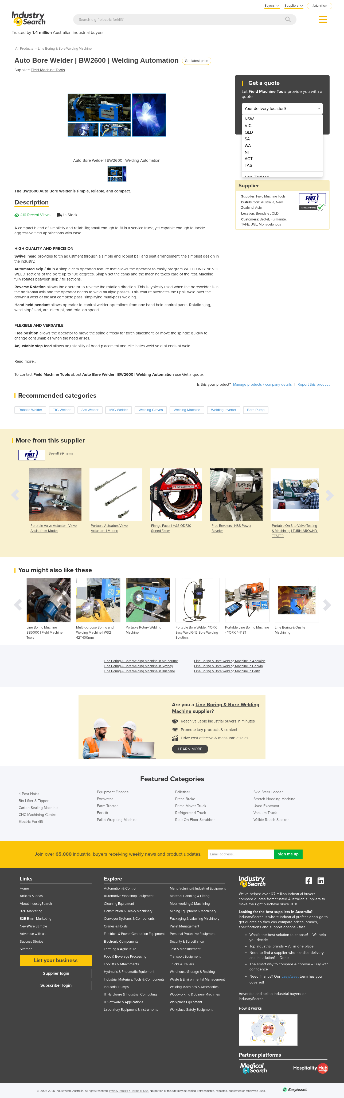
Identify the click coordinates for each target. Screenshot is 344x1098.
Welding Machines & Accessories (194, 987)
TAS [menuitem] (248, 165)
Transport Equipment (185, 956)
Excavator (105, 799)
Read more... (25, 361)
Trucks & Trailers (182, 964)
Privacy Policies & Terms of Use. (129, 1091)
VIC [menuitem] (248, 125)
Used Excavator (266, 806)
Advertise (319, 6)
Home (24, 888)
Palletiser (182, 792)
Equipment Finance (113, 792)
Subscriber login (56, 985)
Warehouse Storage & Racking (192, 972)
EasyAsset (290, 976)
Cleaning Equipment (119, 904)
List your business (56, 960)
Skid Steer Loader (268, 792)
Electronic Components (121, 941)
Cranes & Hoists (116, 926)
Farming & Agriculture (120, 949)
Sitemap (26, 949)
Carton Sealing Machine (38, 807)
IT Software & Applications (123, 1002)
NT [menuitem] (247, 152)
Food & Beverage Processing (125, 956)
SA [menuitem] (247, 139)
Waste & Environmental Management (197, 979)
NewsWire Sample (33, 926)
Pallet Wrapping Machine (117, 819)
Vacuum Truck (265, 813)
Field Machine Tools (48, 70)
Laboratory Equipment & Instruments (131, 1010)
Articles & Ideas (31, 896)
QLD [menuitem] (249, 132)
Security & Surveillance (187, 941)
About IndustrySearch (36, 904)
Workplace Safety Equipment (191, 1010)
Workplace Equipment (186, 1002)
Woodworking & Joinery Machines (195, 994)
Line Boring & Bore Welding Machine (65, 48)
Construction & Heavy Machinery (128, 911)
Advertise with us (32, 934)
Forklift (102, 813)
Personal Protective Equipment (193, 934)
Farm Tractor (107, 806)
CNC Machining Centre (37, 814)
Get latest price (196, 61)
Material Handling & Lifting (189, 896)
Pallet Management (184, 926)
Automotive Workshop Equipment (129, 896)
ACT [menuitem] (249, 158)
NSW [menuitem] (249, 119)
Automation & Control (120, 888)
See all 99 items (61, 453)
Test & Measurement (185, 949)
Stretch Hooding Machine (274, 799)
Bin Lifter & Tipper (34, 801)
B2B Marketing (31, 911)
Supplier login (56, 973)
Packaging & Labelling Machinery (194, 919)
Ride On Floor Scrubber (195, 819)
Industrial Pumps (116, 987)
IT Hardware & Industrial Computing (130, 994)
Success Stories (31, 941)
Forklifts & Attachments (121, 964)
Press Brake (185, 799)
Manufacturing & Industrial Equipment (198, 888)
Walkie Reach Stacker (271, 819)
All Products (24, 48)
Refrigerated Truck (190, 813)
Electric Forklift (31, 821)
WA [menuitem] (248, 145)
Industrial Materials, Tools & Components (134, 979)
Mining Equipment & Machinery (193, 911)
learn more (190, 749)
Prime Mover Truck (190, 806)
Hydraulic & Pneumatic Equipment (129, 972)
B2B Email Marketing (35, 919)
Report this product (314, 384)
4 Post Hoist (29, 794)
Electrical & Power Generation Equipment (134, 934)
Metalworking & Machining (190, 904)
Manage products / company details (262, 384)
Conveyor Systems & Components (129, 919)
